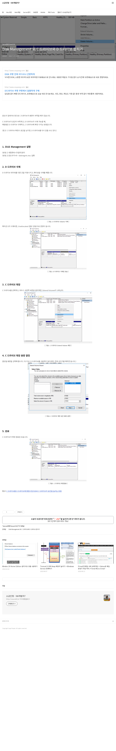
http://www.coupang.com (15, 71)
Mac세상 (9, 12)
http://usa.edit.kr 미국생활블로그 (18, 717)
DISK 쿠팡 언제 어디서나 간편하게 (20, 74)
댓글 (3, 703)
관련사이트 (5, 739)
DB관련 (35, 12)
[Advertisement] (58, 440)
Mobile (43, 12)
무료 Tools (51, 12)
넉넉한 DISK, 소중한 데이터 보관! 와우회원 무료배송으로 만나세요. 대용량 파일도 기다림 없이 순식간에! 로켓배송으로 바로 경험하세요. (57, 77)
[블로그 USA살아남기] (64, 12)
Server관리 (27, 12)
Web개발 (17, 12)
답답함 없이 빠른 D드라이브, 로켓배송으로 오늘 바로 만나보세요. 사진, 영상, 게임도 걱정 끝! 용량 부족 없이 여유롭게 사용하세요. (54, 93)
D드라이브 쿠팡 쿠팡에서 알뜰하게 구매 (22, 90)
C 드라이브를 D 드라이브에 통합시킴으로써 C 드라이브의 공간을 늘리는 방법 (34, 523)
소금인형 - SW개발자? (11, 3)
